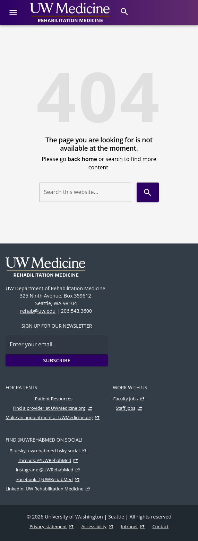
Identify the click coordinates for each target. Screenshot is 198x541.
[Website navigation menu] (13, 12)
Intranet (129, 526)
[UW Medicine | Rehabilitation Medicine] (70, 12)
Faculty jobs (125, 399)
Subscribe (56, 360)
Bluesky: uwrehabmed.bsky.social (44, 450)
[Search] (124, 11)
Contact (160, 526)
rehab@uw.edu (37, 311)
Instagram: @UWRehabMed (44, 470)
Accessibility (93, 526)
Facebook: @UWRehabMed (44, 479)
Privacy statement (48, 526)
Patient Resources (53, 399)
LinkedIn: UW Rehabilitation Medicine (45, 489)
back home (82, 159)
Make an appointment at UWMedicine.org (49, 417)
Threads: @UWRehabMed (44, 460)
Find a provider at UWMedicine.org (49, 408)
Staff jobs (125, 408)
